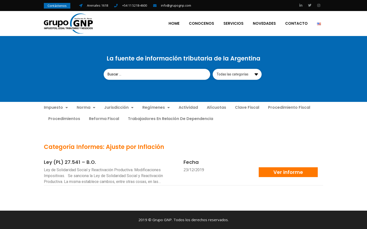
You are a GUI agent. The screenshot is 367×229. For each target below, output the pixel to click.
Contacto (296, 23)
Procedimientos (64, 118)
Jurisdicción (119, 107)
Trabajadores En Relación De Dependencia (170, 118)
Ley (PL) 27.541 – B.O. (70, 162)
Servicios (233, 23)
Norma (86, 107)
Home (174, 23)
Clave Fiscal (247, 107)
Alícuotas (216, 107)
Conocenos (201, 23)
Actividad (188, 107)
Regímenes (156, 107)
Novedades (264, 23)
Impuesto (56, 107)
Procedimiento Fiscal (289, 107)
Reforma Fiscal (104, 118)
